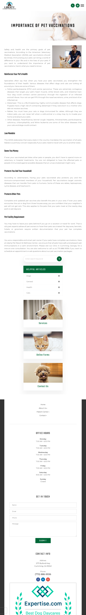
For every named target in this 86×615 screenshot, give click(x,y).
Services (43, 323)
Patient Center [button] (43, 412)
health (29, 287)
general (29, 282)
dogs (28, 276)
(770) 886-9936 (43, 574)
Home (43, 405)
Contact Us (43, 386)
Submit (43, 540)
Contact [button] (43, 415)
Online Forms (43, 355)
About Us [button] (43, 408)
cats (28, 293)
